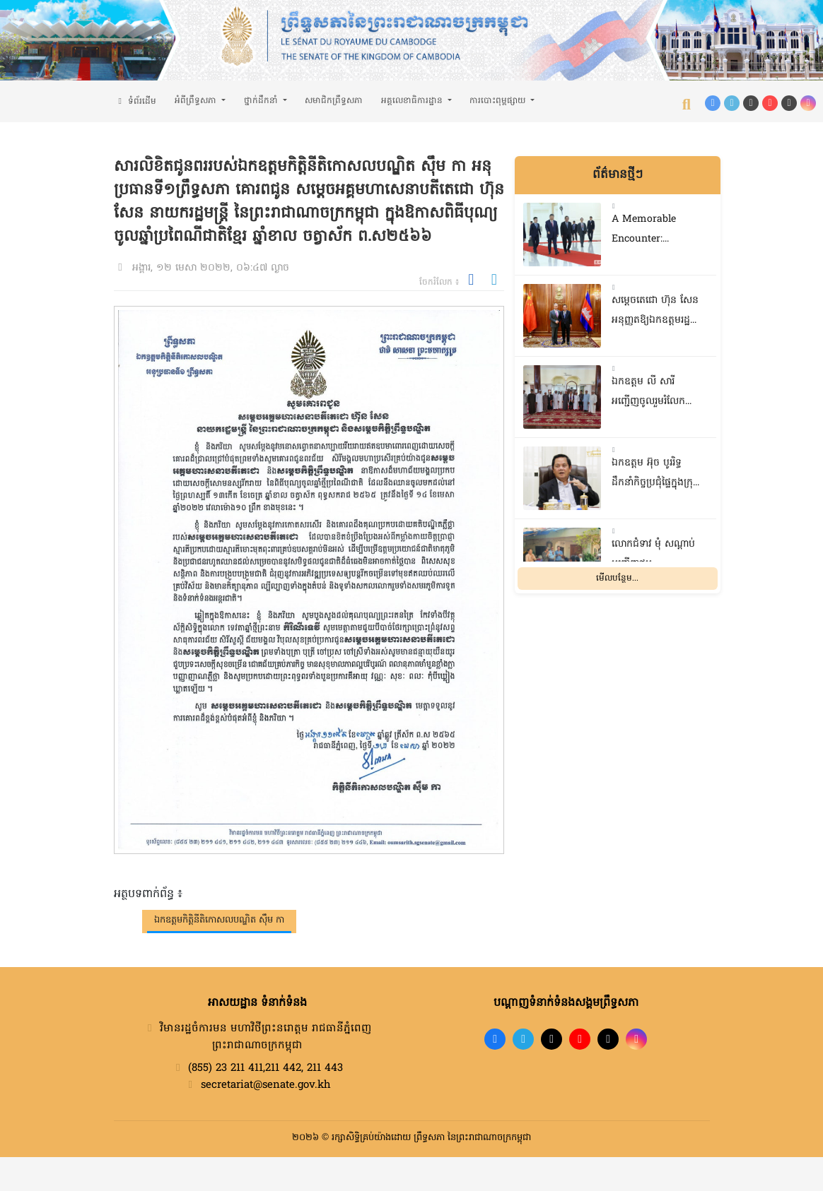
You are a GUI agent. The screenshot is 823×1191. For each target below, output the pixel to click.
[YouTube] (770, 103)
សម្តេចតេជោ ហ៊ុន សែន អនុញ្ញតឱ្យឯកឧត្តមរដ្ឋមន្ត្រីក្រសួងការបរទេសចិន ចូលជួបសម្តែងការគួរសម (658, 312)
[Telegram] (732, 103)
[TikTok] (751, 103)
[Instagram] (808, 103)
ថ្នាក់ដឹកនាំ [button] (262, 101)
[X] (608, 1039)
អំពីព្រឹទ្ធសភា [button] (197, 101)
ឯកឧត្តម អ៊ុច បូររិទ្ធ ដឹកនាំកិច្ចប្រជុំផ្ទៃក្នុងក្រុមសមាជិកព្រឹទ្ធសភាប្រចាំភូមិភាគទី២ (655, 475)
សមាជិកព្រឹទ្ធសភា (334, 101)
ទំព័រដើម (135, 101)
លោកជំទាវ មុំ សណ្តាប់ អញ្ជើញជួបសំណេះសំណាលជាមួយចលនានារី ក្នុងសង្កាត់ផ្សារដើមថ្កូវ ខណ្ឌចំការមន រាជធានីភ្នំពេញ (658, 556)
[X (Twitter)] (789, 103)
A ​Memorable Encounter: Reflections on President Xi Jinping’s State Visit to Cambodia (654, 231)
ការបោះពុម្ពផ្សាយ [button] (498, 101)
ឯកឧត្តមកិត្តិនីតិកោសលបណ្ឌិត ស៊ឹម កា (219, 920)
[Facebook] (712, 103)
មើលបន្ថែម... (617, 578)
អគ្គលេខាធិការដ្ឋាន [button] (413, 101)
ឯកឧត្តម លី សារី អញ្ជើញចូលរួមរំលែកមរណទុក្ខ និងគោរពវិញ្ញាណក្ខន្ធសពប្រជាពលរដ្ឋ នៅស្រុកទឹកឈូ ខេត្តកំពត (653, 393)
